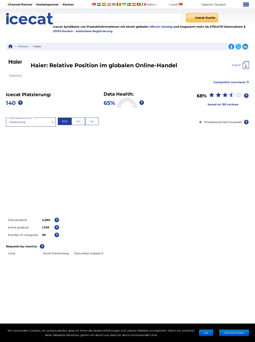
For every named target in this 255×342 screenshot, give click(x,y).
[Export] (240, 65)
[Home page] (29, 18)
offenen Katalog (161, 26)
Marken (23, 46)
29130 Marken (63, 31)
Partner (68, 4)
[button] (213, 4)
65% (109, 102)
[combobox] (117, 17)
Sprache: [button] (206, 4)
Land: (173, 4)
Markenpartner (47, 4)
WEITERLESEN (234, 332)
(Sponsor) (15, 75)
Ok (206, 332)
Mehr (152, 4)
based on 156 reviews (223, 104)
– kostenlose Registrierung (93, 31)
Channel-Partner (20, 4)
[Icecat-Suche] (202, 17)
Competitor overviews (231, 81)
